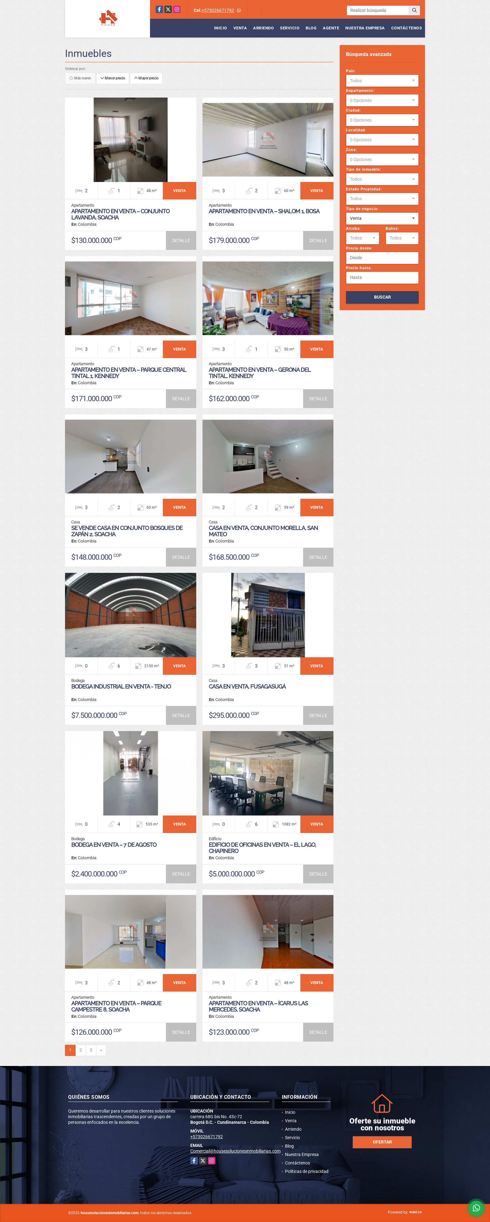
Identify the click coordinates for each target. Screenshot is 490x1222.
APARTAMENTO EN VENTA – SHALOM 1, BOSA (264, 211)
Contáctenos (406, 28)
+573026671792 (218, 10)
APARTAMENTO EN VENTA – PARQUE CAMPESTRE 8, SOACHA (116, 1006)
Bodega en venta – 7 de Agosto (113, 844)
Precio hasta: (359, 268)
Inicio (220, 28)
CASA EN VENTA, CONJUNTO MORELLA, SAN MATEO (263, 531)
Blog (311, 28)
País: (351, 71)
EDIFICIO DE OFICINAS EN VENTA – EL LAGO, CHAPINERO (262, 847)
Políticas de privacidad (306, 1171)
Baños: (392, 228)
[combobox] (382, 80)
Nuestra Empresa (365, 28)
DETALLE (181, 240)
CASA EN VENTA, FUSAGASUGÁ (247, 686)
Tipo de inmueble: (363, 169)
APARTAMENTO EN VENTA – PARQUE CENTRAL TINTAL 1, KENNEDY (128, 372)
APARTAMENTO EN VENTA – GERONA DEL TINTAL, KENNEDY (259, 372)
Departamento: (360, 90)
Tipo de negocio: (362, 209)
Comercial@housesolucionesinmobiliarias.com (235, 1151)
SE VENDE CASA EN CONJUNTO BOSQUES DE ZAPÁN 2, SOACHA (126, 531)
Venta (240, 28)
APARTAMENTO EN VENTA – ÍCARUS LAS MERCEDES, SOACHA (258, 1006)
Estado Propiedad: (364, 189)
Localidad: (356, 130)
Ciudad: (353, 110)
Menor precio (112, 78)
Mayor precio (146, 78)
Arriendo (263, 28)
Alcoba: (353, 228)
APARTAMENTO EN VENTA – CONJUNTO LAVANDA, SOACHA (120, 214)
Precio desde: (359, 248)
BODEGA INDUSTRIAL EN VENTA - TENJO (121, 686)
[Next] (101, 1050)
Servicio (289, 28)
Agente (331, 28)
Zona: (351, 150)
